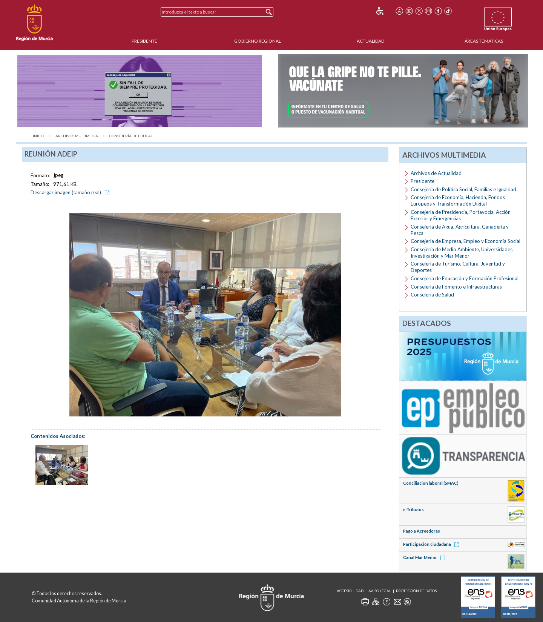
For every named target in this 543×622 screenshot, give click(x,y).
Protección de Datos (416, 591)
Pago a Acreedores (421, 530)
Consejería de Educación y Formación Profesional (464, 278)
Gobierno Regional (257, 41)
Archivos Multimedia (76, 136)
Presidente (144, 41)
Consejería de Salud (432, 295)
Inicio (38, 136)
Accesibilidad (350, 591)
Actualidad (370, 41)
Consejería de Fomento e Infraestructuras (456, 287)
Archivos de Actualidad (436, 173)
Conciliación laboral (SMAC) (431, 483)
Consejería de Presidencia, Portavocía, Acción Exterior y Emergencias (461, 215)
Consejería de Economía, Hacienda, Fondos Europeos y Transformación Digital (458, 200)
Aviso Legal (379, 591)
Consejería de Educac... (132, 136)
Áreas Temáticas (484, 41)
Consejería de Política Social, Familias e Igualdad (463, 189)
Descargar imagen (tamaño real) (71, 192)
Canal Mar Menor (425, 557)
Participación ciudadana (432, 544)
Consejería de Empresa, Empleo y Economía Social (465, 241)
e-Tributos (413, 509)
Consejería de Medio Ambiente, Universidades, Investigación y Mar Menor (462, 252)
